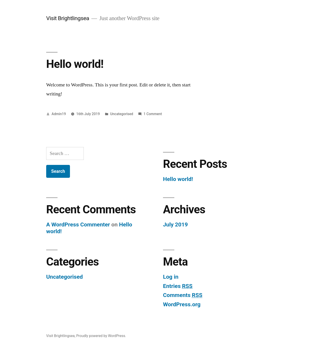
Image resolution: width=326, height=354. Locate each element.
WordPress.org (182, 304)
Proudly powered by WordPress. (101, 336)
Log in (170, 276)
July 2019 (175, 224)
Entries (177, 286)
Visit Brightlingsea (67, 18)
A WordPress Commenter (78, 224)
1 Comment (153, 114)
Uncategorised (121, 114)
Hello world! (74, 64)
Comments (182, 295)
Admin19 (59, 114)
